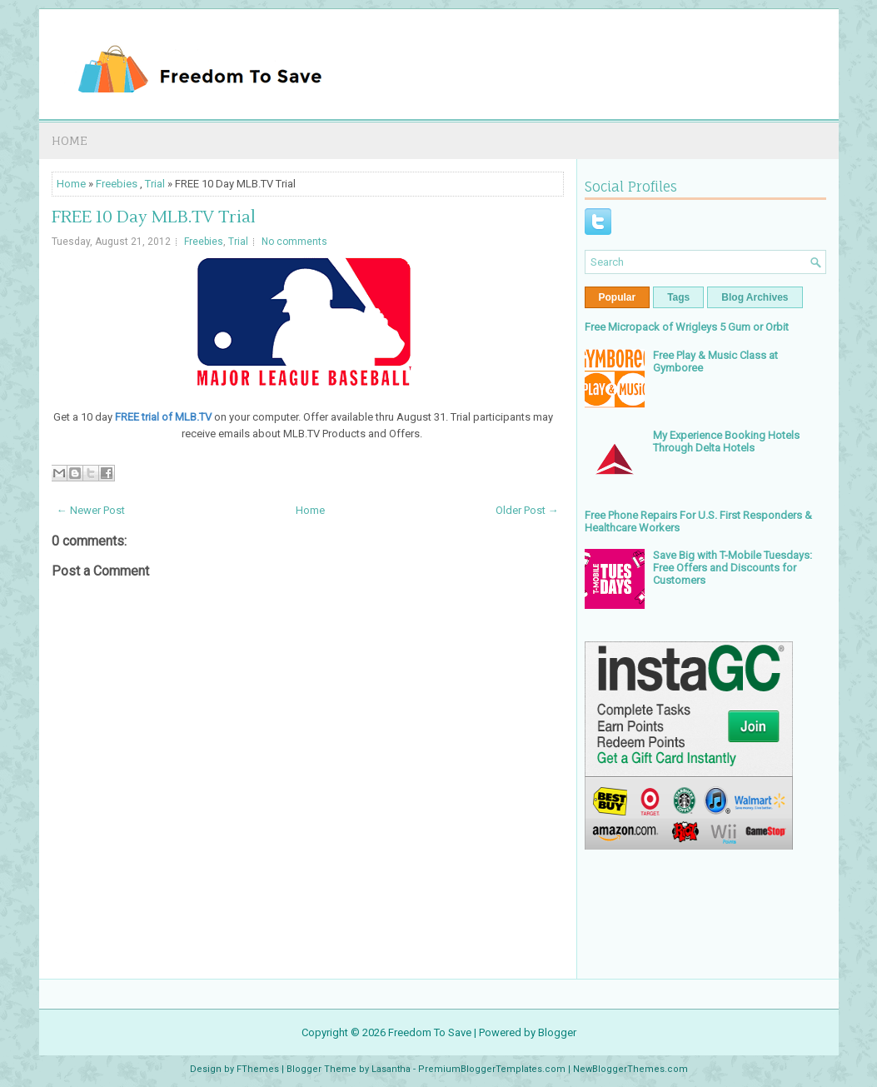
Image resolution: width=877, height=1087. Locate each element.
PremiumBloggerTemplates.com (492, 1069)
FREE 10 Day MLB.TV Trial (154, 217)
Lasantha (391, 1069)
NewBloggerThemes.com (630, 1069)
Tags (678, 297)
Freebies (116, 183)
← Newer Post (91, 510)
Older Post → (527, 510)
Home (69, 140)
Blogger (557, 1032)
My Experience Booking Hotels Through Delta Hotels (726, 441)
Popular (617, 297)
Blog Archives (754, 297)
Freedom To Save (429, 1032)
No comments (294, 241)
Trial (155, 183)
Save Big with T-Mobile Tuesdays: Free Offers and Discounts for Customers (732, 567)
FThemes (258, 1069)
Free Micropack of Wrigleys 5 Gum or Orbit (687, 327)
